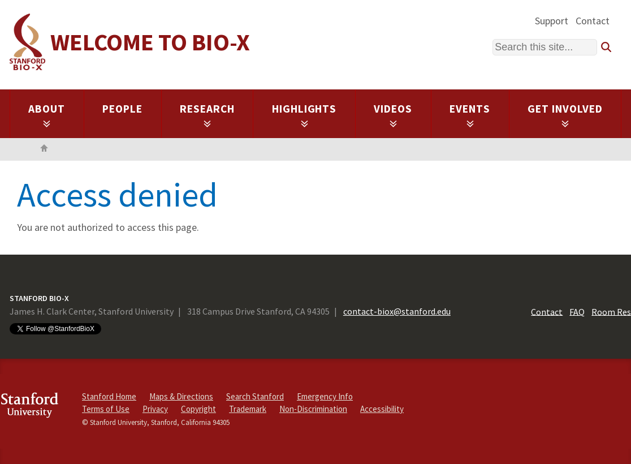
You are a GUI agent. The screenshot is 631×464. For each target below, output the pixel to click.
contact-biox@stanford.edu (397, 311)
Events (470, 115)
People (122, 108)
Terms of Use (105, 408)
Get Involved (565, 115)
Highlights (304, 115)
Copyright (198, 408)
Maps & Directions (181, 396)
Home (44, 149)
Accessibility (382, 408)
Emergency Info (325, 396)
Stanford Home (109, 396)
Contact (593, 20)
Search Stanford (255, 396)
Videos (393, 115)
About (46, 115)
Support (551, 20)
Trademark (247, 408)
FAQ (577, 311)
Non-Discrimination (313, 408)
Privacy (155, 408)
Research (207, 115)
